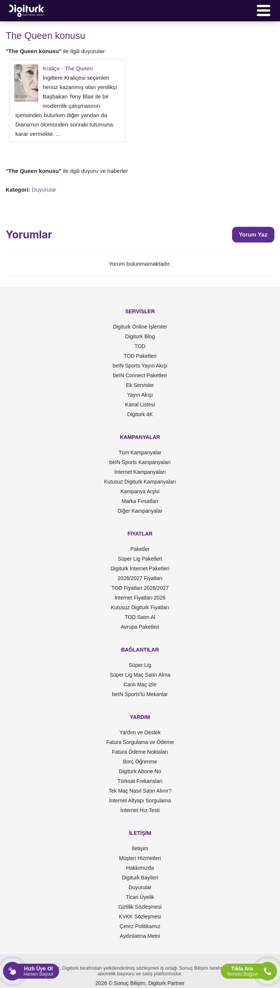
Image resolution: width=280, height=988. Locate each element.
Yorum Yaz (253, 234)
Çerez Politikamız (140, 926)
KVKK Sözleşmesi (140, 917)
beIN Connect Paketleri (140, 375)
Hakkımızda (140, 868)
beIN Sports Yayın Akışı (140, 366)
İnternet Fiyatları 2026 (140, 598)
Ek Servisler (140, 385)
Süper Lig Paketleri (140, 559)
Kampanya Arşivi (140, 491)
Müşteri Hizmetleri (140, 858)
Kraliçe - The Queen (68, 68)
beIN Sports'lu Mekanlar (140, 694)
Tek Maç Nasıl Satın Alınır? (140, 791)
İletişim (140, 848)
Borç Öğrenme (140, 762)
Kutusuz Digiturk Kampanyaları (140, 482)
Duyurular (44, 189)
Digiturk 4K (140, 414)
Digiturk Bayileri (140, 878)
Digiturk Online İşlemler (140, 327)
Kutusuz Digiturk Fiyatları (140, 607)
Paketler (139, 549)
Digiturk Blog (140, 336)
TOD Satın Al (140, 617)
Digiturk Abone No (140, 771)
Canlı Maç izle (140, 684)
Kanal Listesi (140, 405)
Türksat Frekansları (140, 781)
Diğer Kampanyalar (140, 511)
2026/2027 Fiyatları (140, 578)
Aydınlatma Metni (140, 936)
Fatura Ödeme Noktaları (140, 752)
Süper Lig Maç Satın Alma (140, 675)
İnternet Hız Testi (140, 810)
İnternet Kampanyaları (140, 472)
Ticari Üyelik (140, 897)
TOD (139, 346)
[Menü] (263, 10)
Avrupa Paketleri (140, 627)
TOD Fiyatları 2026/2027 (139, 588)
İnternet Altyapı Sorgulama (140, 800)
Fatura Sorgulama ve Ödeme (140, 742)
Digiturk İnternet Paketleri (139, 568)
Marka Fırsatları (140, 501)
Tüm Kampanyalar (140, 452)
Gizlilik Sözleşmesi (140, 907)
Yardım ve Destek (140, 732)
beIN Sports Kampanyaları (140, 462)
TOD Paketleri (140, 356)
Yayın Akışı (140, 395)
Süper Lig (140, 665)
